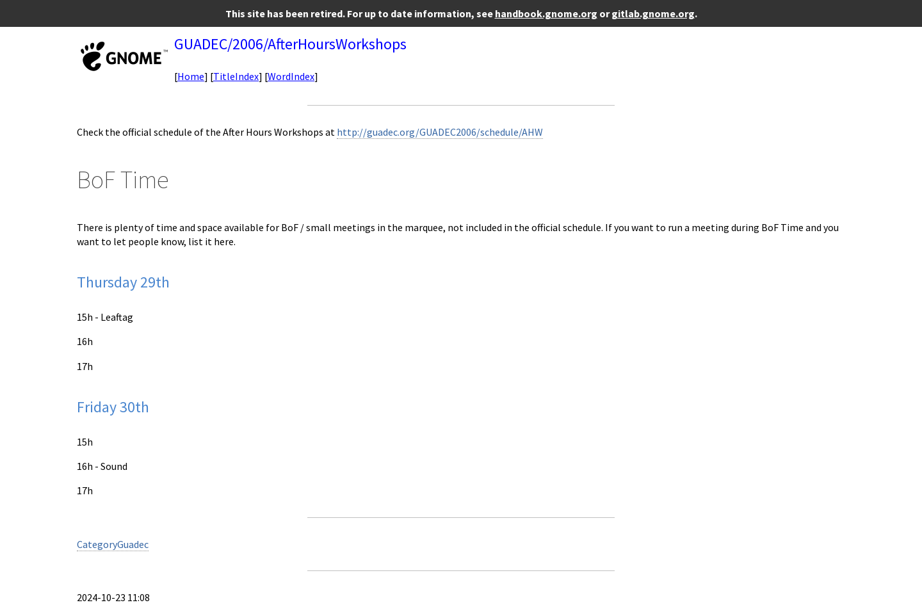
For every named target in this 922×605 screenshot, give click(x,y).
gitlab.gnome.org (653, 13)
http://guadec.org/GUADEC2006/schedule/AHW (440, 131)
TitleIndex (236, 76)
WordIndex (291, 76)
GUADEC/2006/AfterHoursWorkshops (290, 44)
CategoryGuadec (113, 544)
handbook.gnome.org (546, 13)
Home (190, 76)
